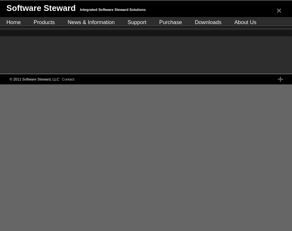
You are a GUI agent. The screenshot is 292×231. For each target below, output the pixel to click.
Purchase (170, 22)
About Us (245, 22)
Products (44, 22)
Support (136, 22)
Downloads (208, 22)
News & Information (91, 22)
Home (13, 22)
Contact (68, 79)
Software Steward (41, 8)
